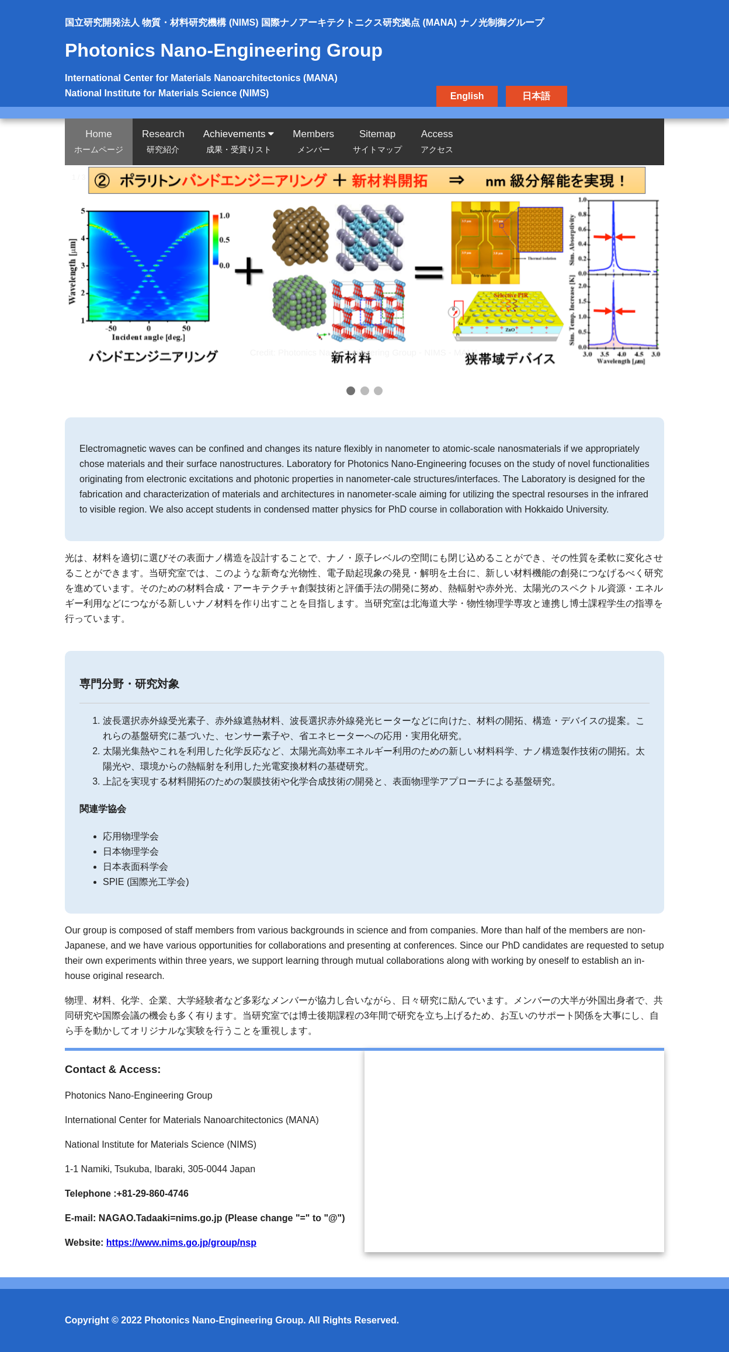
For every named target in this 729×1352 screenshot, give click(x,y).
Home (98, 141)
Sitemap (377, 141)
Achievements (239, 141)
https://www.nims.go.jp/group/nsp (181, 1243)
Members (313, 141)
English (467, 96)
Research (163, 141)
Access (437, 141)
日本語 (536, 96)
